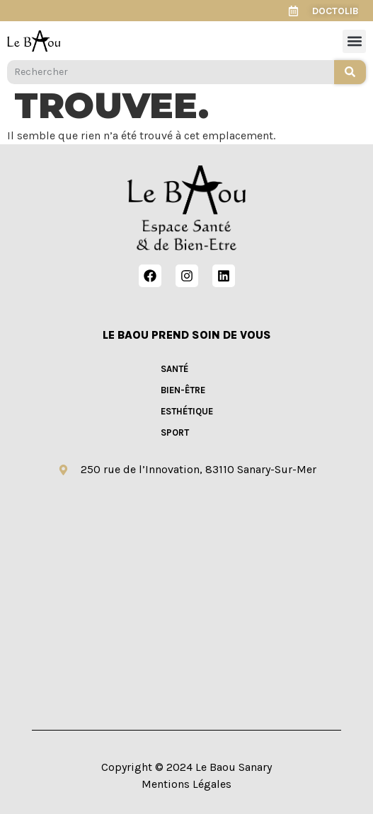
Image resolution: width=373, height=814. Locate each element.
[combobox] (170, 72)
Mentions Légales (186, 784)
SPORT (175, 432)
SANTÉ (174, 369)
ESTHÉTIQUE (187, 411)
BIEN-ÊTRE (183, 390)
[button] (354, 41)
